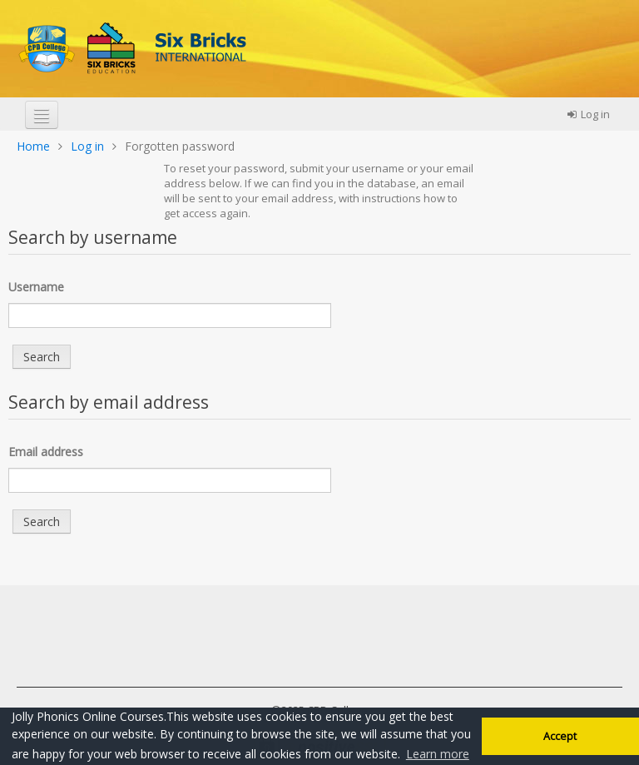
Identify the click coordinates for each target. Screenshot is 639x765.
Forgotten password (180, 146)
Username (36, 287)
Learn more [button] (437, 754)
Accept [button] (560, 736)
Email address (45, 451)
